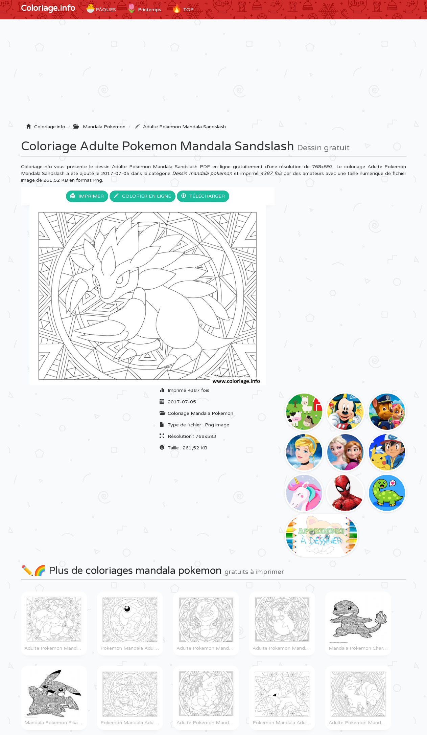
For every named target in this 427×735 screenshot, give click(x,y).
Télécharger (203, 196)
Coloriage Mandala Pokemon (200, 413)
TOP (182, 8)
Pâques (100, 8)
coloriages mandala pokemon (154, 570)
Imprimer (87, 196)
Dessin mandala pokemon (202, 173)
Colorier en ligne (142, 196)
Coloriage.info (48, 8)
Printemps (143, 8)
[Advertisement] (213, 73)
